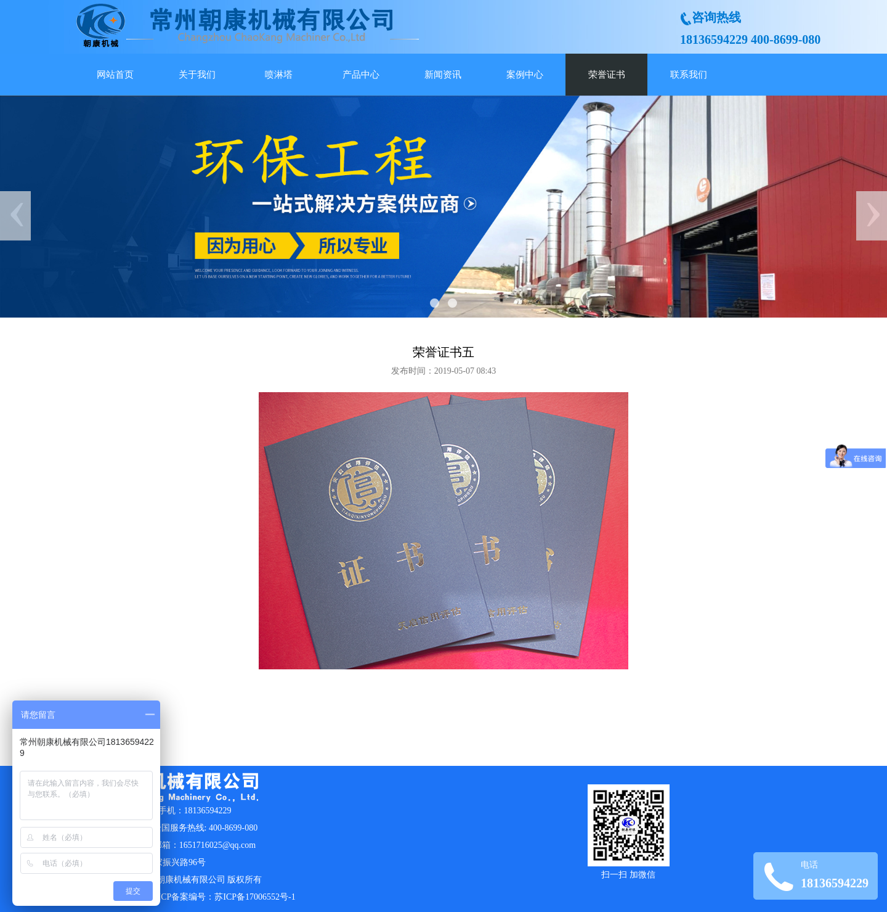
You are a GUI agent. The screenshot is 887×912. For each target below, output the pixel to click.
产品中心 (360, 75)
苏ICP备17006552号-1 (254, 897)
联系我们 (688, 75)
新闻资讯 (442, 75)
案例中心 (524, 75)
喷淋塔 (279, 75)
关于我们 (197, 75)
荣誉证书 (606, 75)
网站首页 (115, 75)
